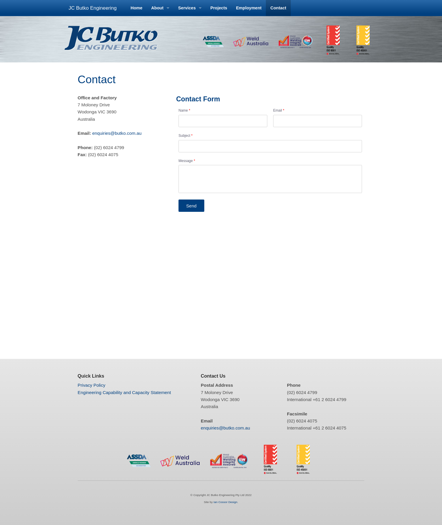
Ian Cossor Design (225, 502)
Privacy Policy (92, 385)
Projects (218, 8)
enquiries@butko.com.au (117, 133)
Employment (248, 8)
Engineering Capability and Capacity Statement (124, 392)
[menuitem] (136, 8)
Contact (278, 8)
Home (136, 8)
